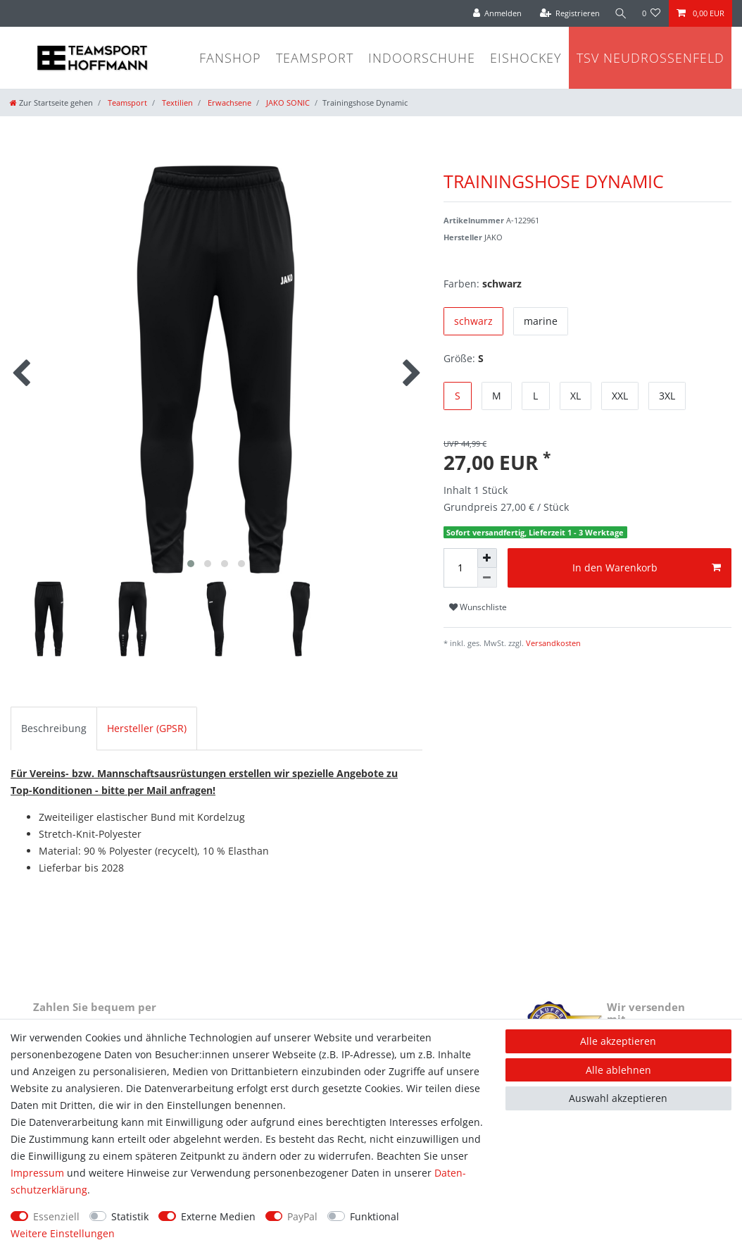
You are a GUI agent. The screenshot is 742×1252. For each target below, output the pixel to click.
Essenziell (56, 1216)
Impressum (37, 1172)
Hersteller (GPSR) (147, 728)
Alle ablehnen (618, 1070)
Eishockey (526, 57)
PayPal (302, 1216)
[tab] (54, 728)
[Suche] (620, 13)
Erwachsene (228, 102)
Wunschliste (478, 607)
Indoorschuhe (421, 57)
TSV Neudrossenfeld (650, 57)
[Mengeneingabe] (460, 568)
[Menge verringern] (487, 578)
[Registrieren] (568, 13)
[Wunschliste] (651, 13)
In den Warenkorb (646, 567)
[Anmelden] (495, 13)
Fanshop (230, 57)
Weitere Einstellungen (63, 1233)
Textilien (176, 102)
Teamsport (314, 57)
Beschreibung (54, 728)
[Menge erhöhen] (487, 558)
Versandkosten (552, 643)
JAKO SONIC (287, 102)
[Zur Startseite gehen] (51, 102)
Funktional (374, 1216)
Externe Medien (218, 1216)
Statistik (130, 1216)
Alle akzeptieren (618, 1041)
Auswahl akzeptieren (618, 1098)
